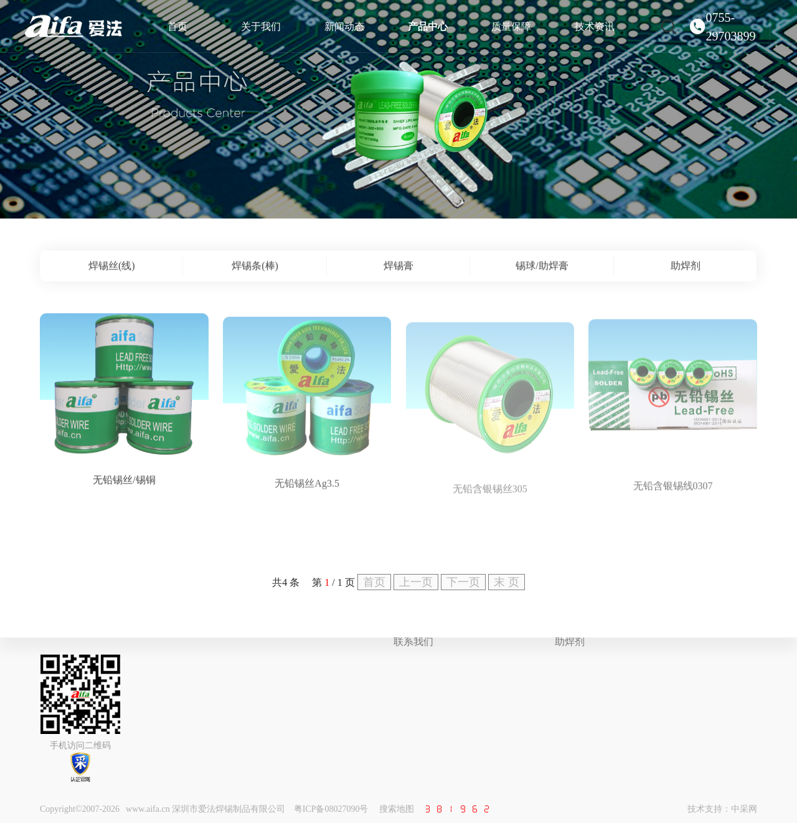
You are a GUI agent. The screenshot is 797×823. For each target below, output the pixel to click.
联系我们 (413, 641)
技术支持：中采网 (722, 809)
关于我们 (261, 26)
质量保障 (511, 26)
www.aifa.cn (148, 809)
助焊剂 (570, 641)
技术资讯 (595, 26)
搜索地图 (396, 809)
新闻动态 (344, 26)
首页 (177, 26)
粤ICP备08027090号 (331, 809)
